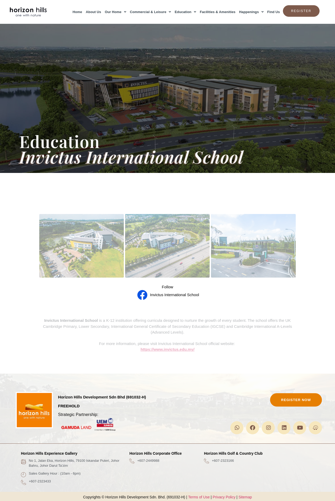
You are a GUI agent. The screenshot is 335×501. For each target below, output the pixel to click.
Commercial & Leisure (150, 12)
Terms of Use (199, 497)
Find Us (273, 12)
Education (185, 12)
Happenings (251, 12)
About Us (93, 12)
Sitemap (245, 497)
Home (77, 12)
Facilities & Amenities (217, 12)
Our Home (115, 12)
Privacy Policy (224, 497)
